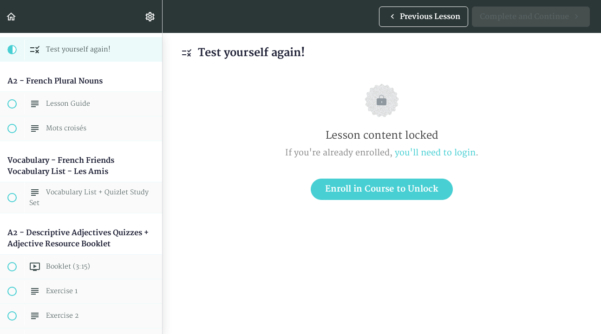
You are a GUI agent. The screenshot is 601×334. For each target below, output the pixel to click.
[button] (11, 16)
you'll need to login (435, 153)
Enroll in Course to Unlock (381, 189)
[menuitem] (150, 16)
